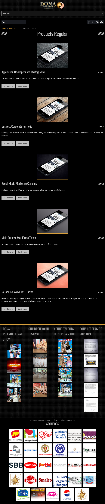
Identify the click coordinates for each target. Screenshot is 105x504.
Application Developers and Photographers (24, 71)
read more (8, 86)
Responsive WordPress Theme (17, 291)
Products (13, 28)
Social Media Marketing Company (19, 183)
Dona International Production (41, 420)
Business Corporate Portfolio (17, 126)
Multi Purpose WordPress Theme (19, 237)
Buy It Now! (22, 86)
